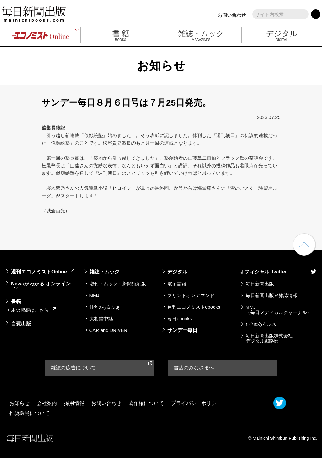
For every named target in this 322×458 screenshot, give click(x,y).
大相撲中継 (101, 318)
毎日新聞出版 (260, 283)
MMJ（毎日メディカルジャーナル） (279, 309)
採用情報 (74, 403)
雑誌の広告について (73, 367)
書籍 (16, 301)
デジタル (177, 271)
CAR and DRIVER (108, 330)
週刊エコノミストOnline (42, 271)
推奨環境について (29, 413)
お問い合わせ (232, 15)
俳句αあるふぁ (104, 307)
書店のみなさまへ (194, 367)
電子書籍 (176, 283)
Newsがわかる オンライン (41, 285)
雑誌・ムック (104, 271)
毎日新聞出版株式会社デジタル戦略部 (269, 338)
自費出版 (21, 323)
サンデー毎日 (182, 330)
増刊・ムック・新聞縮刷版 (117, 283)
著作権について (146, 403)
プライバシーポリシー (196, 403)
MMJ (94, 295)
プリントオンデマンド (190, 295)
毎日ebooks (179, 318)
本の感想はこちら (33, 310)
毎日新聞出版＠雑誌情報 (271, 295)
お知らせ (19, 403)
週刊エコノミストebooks (193, 307)
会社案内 (47, 403)
